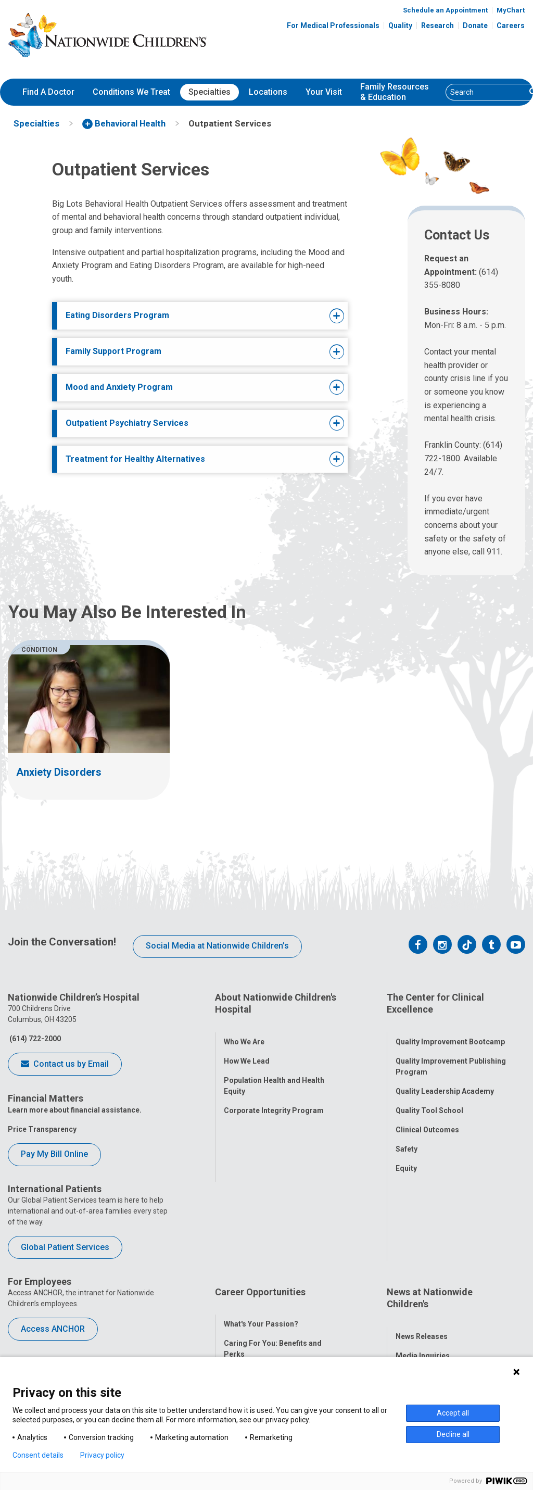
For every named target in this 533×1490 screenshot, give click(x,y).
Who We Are (244, 1029)
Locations (268, 92)
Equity (406, 1156)
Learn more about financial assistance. (75, 1110)
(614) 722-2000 (34, 1038)
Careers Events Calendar (267, 1261)
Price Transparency (42, 1129)
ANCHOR (239, 1330)
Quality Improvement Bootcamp (450, 1029)
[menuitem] (48, 92)
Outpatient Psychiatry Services (127, 423)
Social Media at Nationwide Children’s (217, 946)
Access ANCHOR (53, 1329)
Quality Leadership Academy (445, 1079)
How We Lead (247, 1048)
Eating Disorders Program (117, 315)
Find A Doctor (48, 92)
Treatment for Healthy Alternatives (135, 459)
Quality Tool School (429, 1098)
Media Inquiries (423, 1243)
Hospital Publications (433, 1282)
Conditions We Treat (131, 92)
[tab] (188, 316)
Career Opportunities (260, 1192)
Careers (511, 25)
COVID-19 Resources (260, 1349)
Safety (406, 1136)
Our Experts (416, 1301)
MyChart (511, 10)
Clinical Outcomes (427, 1117)
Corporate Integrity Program (274, 1098)
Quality (400, 25)
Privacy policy (102, 1455)
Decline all (453, 1434)
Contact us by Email (65, 1064)
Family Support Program (113, 351)
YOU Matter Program (260, 1311)
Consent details (38, 1455)
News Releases (422, 1224)
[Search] (486, 92)
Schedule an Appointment (445, 10)
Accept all (453, 1413)
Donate (475, 25)
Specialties (209, 92)
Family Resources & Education (394, 92)
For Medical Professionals (333, 25)
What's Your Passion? (261, 1212)
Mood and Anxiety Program (119, 387)
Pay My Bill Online (54, 1154)
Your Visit (324, 92)
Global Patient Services (65, 1247)
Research (437, 25)
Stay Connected (423, 1262)
